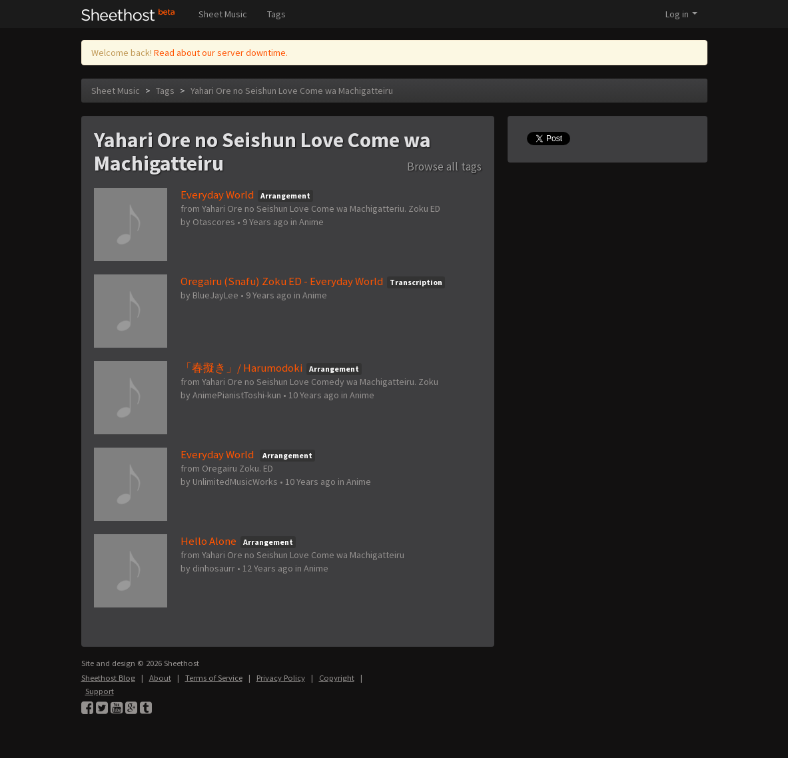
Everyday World (217, 194)
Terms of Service (213, 678)
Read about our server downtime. (221, 53)
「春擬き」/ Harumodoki (241, 367)
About (160, 678)
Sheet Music (222, 14)
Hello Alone (208, 541)
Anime (311, 222)
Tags (276, 14)
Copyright (336, 678)
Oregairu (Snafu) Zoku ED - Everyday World (282, 281)
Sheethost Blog (108, 678)
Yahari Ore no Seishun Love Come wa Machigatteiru (292, 91)
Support (99, 691)
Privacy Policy (280, 678)
